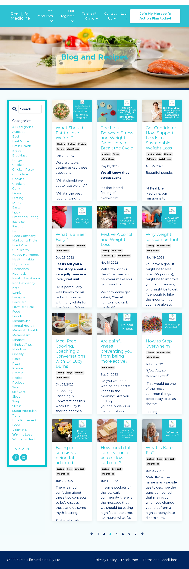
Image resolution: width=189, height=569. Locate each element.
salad (16, 406)
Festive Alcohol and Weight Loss (116, 241)
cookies (18, 183)
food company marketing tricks (25, 246)
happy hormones (26, 264)
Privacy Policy (106, 560)
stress (116, 170)
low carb (117, 254)
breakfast (19, 158)
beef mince (21, 143)
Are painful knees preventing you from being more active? (115, 356)
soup (16, 421)
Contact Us (110, 16)
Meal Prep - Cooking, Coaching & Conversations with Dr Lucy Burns (72, 356)
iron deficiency (24, 294)
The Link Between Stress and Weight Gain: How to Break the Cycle (116, 146)
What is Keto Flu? (161, 451)
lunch (17, 330)
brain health (22, 148)
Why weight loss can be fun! (161, 241)
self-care (151, 169)
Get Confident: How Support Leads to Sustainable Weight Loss (162, 143)
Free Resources (44, 16)
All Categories (23, 128)
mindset (106, 170)
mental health (23, 340)
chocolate (20, 178)
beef (16, 138)
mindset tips (108, 258)
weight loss (73, 152)
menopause (21, 335)
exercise (19, 229)
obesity (18, 370)
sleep (16, 416)
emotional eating (26, 224)
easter (17, 213)
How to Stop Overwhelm (160, 345)
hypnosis (19, 284)
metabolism (21, 350)
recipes (79, 378)
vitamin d (20, 451)
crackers (19, 188)
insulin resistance (26, 289)
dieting (71, 147)
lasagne (19, 310)
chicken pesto (23, 173)
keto (69, 473)
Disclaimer (130, 560)
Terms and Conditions (160, 560)
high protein (22, 274)
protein (82, 147)
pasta (16, 375)
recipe (60, 152)
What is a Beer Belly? (69, 238)
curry (16, 193)
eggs (69, 378)
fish (15, 239)
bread (17, 153)
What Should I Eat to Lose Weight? (72, 134)
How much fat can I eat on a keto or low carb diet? (115, 460)
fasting (18, 234)
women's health (25, 461)
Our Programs (66, 16)
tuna (16, 436)
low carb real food (23, 322)
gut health (21, 259)
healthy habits (154, 164)
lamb (16, 304)
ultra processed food (24, 443)
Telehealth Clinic (90, 16)
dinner (17, 208)
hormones (20, 279)
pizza (16, 380)
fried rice (20, 254)
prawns (18, 385)
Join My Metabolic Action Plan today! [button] (155, 16)
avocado (19, 133)
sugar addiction (25, 431)
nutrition (81, 248)
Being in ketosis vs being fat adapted (67, 457)
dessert (18, 198)
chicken (61, 147)
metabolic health (65, 248)
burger (17, 163)
